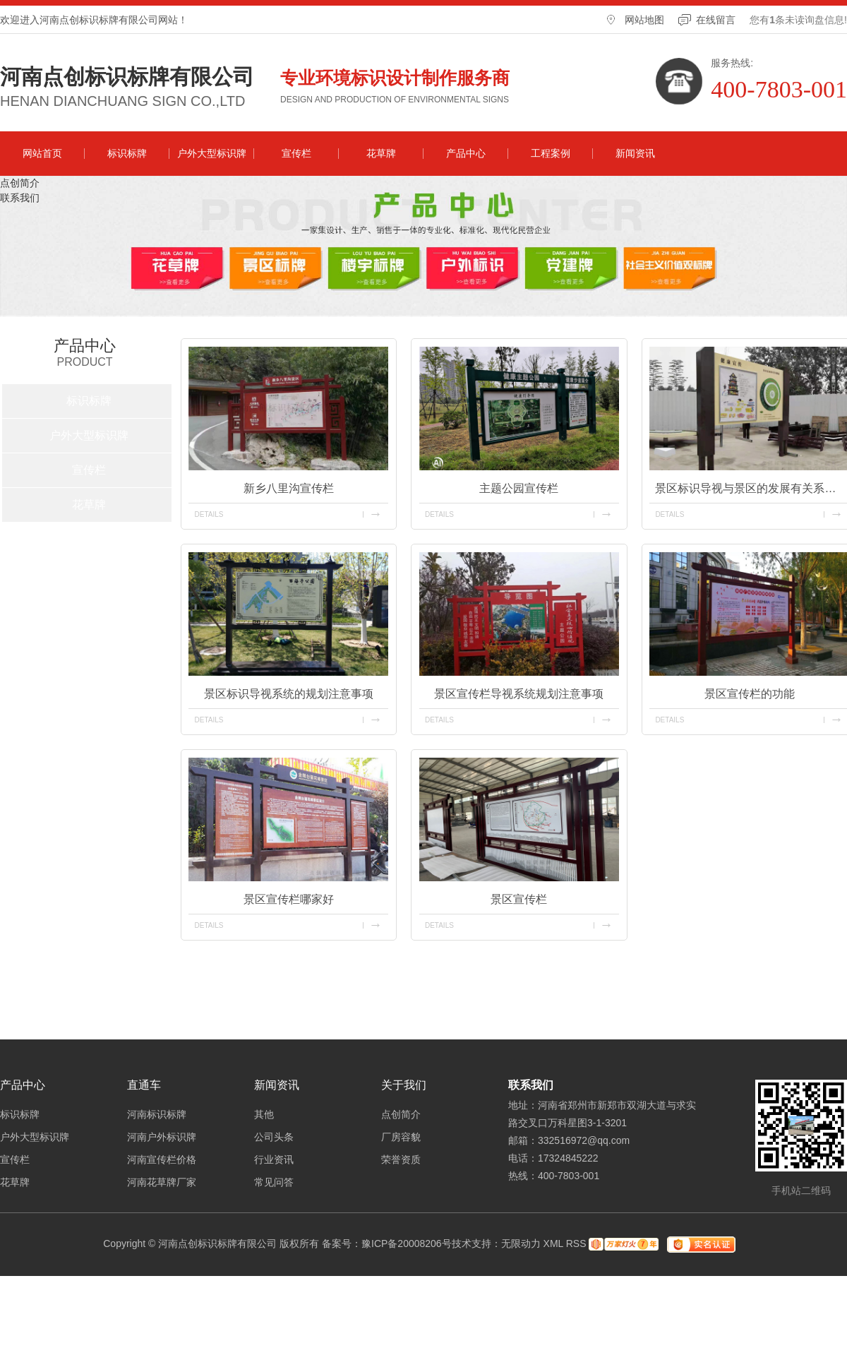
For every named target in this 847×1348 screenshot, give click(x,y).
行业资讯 (274, 1159)
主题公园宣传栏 (518, 488)
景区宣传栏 (519, 899)
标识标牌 (127, 153)
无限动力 (521, 1243)
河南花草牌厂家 (161, 1182)
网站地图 (644, 19)
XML (553, 1243)
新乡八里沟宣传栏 (289, 488)
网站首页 (42, 153)
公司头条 (274, 1137)
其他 (264, 1114)
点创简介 (20, 183)
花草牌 (381, 153)
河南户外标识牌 (161, 1137)
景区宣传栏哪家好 (289, 899)
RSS (576, 1243)
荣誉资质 (401, 1159)
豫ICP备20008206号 (406, 1243)
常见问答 (274, 1182)
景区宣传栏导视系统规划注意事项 (518, 694)
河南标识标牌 (156, 1114)
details (208, 514)
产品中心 (466, 153)
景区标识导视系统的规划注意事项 (288, 694)
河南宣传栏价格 (161, 1159)
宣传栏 (296, 153)
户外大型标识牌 (211, 153)
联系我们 (20, 197)
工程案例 (550, 153)
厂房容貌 (401, 1137)
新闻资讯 (635, 153)
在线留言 (715, 19)
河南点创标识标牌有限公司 (127, 77)
